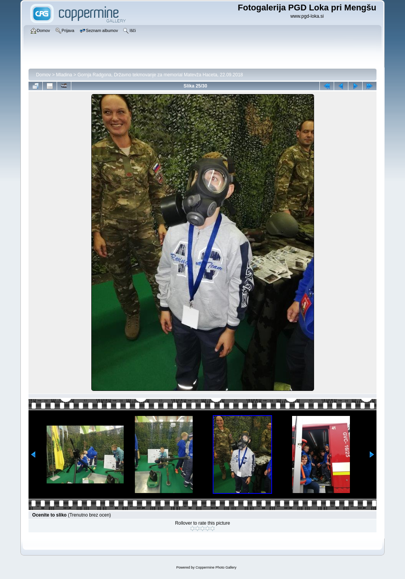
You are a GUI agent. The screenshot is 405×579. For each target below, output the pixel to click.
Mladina (64, 74)
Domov (43, 74)
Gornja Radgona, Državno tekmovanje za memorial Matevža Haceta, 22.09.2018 (160, 74)
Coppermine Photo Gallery (215, 567)
